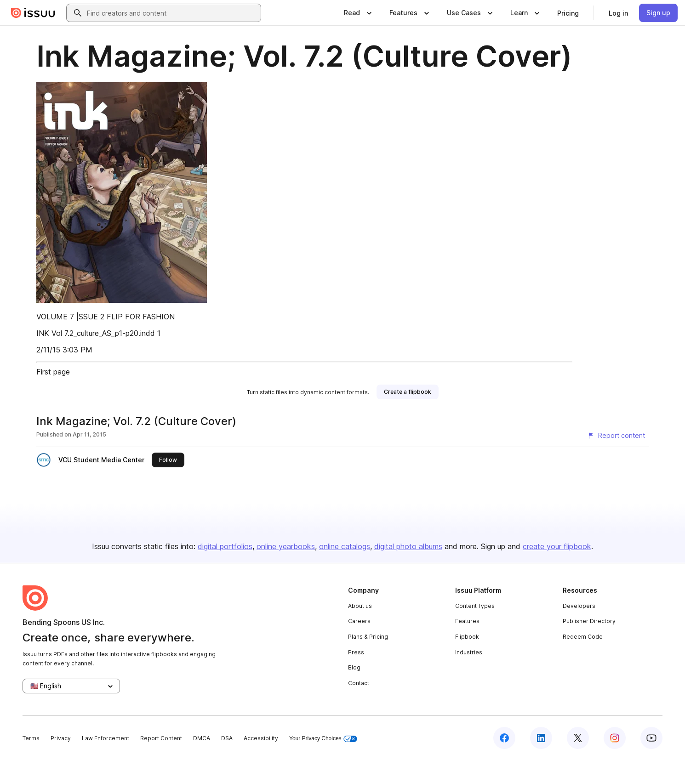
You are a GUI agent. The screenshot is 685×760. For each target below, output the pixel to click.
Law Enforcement (105, 738)
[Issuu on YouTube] (651, 738)
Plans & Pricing (368, 636)
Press (356, 652)
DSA (227, 738)
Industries (468, 652)
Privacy (61, 738)
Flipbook (467, 636)
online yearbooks (286, 546)
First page (53, 371)
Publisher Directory (589, 621)
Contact (358, 683)
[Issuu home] (33, 13)
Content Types (475, 605)
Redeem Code (583, 636)
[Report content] (616, 435)
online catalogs (344, 546)
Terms (31, 738)
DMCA (201, 738)
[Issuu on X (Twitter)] (578, 738)
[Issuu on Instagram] (615, 738)
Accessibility (261, 738)
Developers (579, 605)
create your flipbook (557, 546)
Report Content (161, 738)
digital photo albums (408, 546)
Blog (354, 667)
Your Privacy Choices (323, 738)
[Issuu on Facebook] (504, 738)
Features (467, 621)
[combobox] (172, 13)
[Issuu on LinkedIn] (541, 738)
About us (360, 605)
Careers (359, 621)
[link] (568, 13)
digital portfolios (225, 546)
